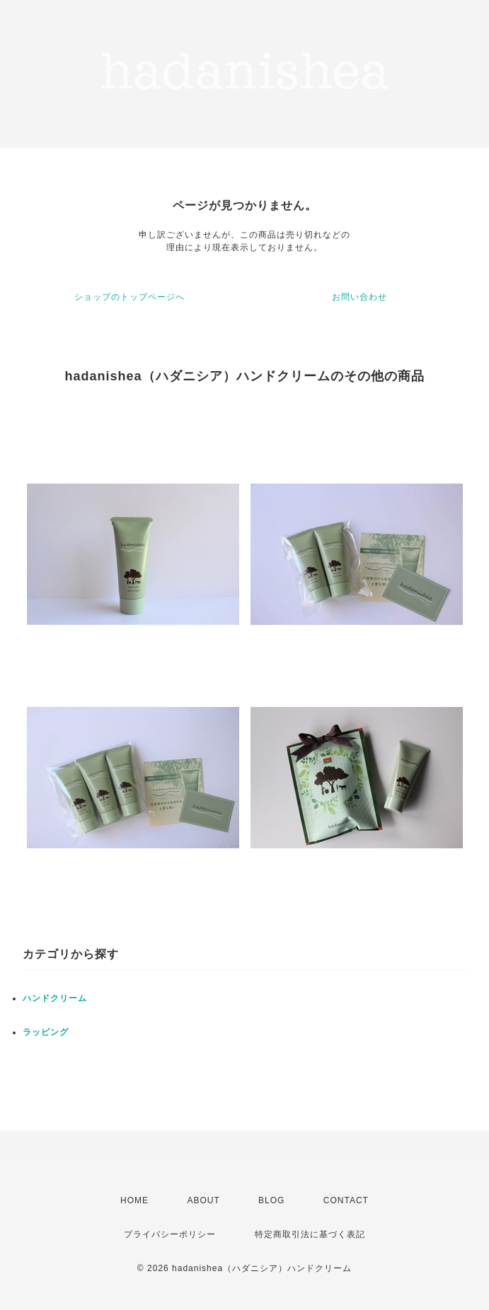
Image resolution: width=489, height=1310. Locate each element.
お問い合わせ (359, 297)
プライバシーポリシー (170, 1234)
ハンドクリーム (55, 998)
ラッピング (46, 1032)
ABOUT (203, 1200)
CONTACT (346, 1200)
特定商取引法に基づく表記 (310, 1234)
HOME (134, 1200)
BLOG (271, 1200)
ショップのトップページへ (129, 297)
